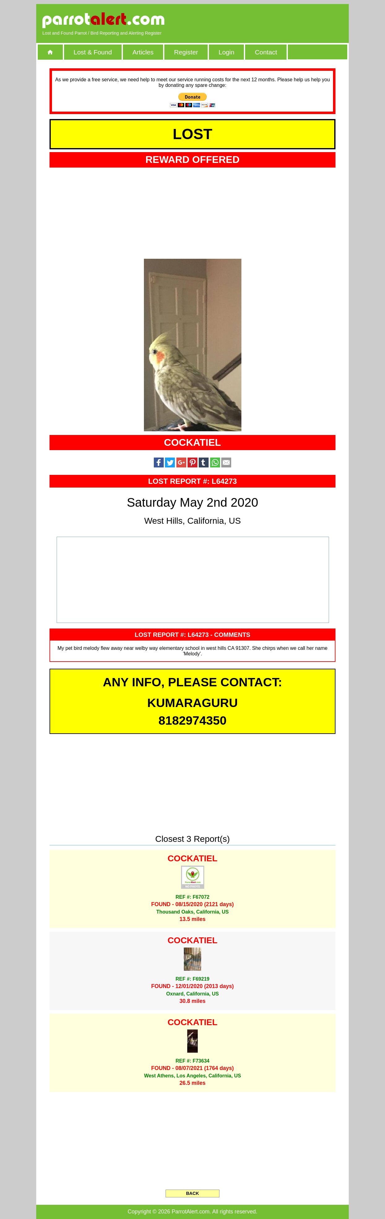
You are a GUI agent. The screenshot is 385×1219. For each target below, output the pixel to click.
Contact (266, 52)
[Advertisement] (271, 20)
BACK (192, 1193)
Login (226, 52)
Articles (143, 52)
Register (186, 52)
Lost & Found (93, 52)
